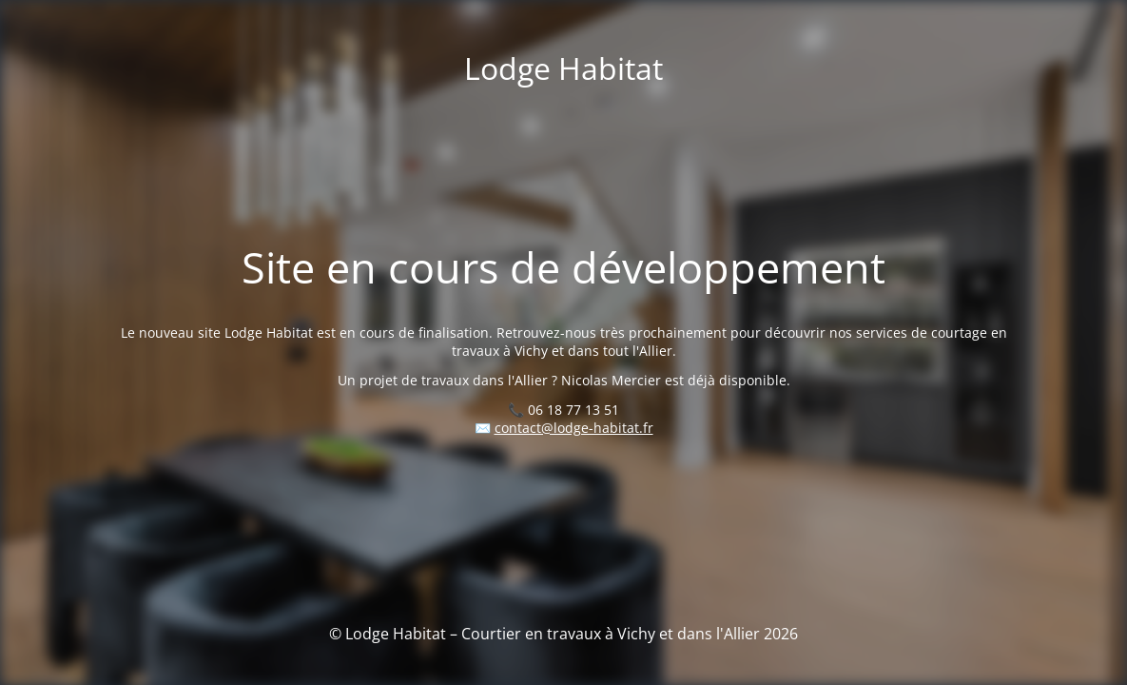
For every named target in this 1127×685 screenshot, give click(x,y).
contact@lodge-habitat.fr (574, 428)
